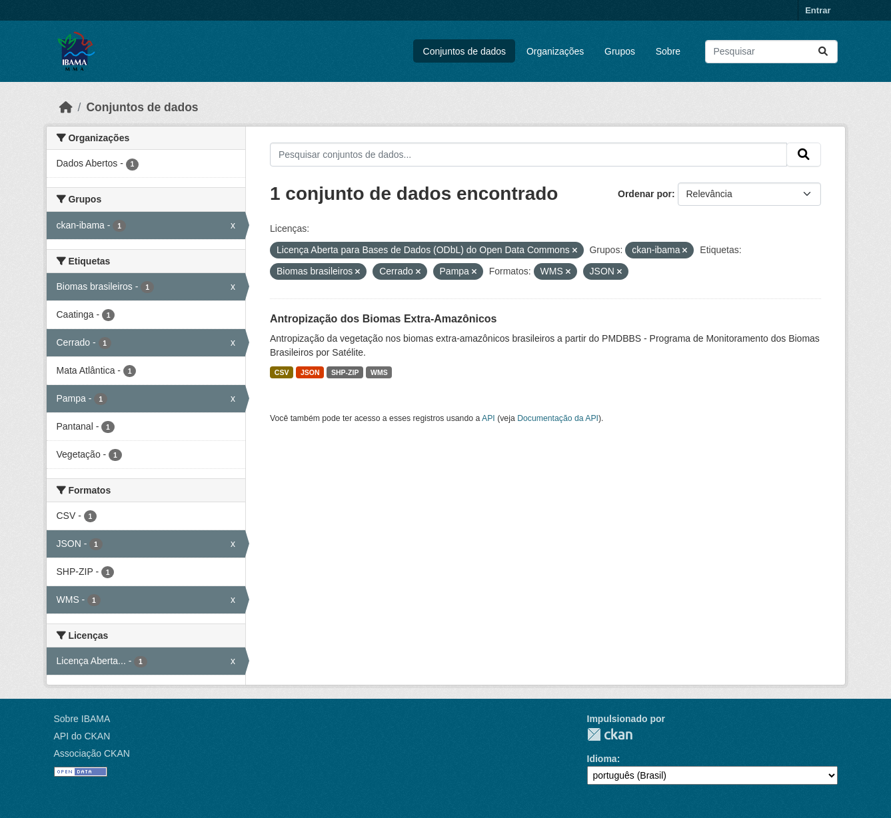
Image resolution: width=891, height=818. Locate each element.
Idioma (602, 758)
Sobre (668, 51)
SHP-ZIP (345, 372)
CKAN (609, 734)
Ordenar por (645, 194)
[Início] (66, 107)
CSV (282, 372)
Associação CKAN (92, 753)
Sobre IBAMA (82, 718)
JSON (310, 372)
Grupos (619, 51)
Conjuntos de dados (464, 51)
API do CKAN (82, 736)
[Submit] (823, 51)
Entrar (817, 10)
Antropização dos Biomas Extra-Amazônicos (383, 318)
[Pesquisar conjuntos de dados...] (771, 51)
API (488, 418)
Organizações (555, 51)
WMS (379, 372)
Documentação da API (557, 418)
